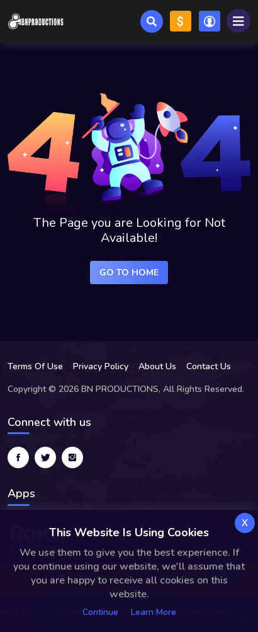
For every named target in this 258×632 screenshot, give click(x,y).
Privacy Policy (100, 366)
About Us (157, 366)
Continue (100, 612)
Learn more (153, 612)
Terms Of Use (35, 366)
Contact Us (208, 366)
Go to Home (129, 273)
